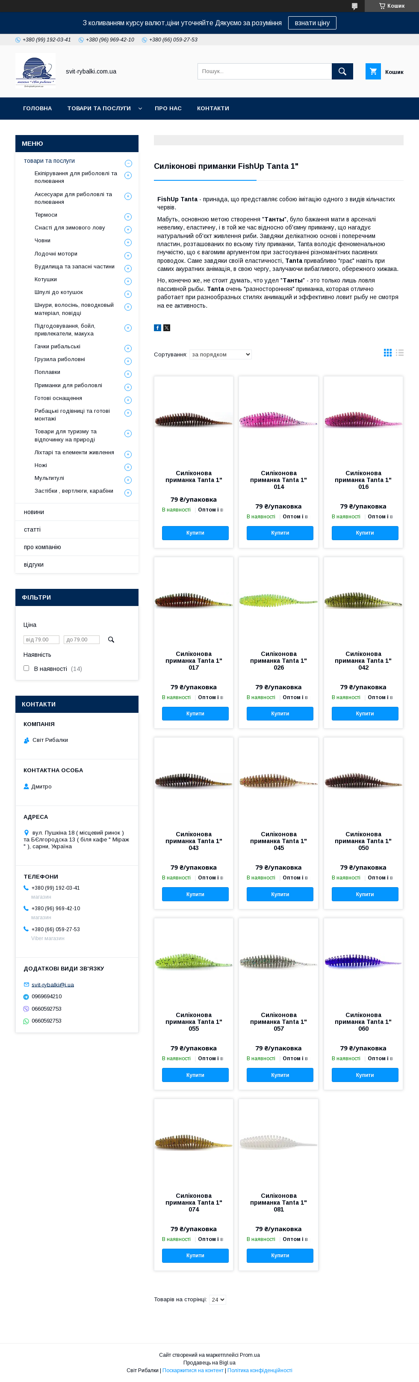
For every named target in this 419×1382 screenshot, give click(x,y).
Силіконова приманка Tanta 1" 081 (278, 1202)
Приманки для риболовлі (68, 385)
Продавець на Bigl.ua (209, 1363)
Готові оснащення (58, 398)
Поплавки (47, 372)
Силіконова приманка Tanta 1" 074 (193, 1202)
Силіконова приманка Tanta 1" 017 (193, 660)
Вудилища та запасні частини (75, 266)
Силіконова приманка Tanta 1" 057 (278, 1022)
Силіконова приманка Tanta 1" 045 (278, 841)
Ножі (41, 465)
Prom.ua (250, 1355)
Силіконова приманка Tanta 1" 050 (363, 841)
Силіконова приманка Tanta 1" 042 (363, 660)
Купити (195, 533)
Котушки (46, 279)
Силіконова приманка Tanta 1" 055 (193, 1022)
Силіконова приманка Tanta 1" (193, 476)
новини (34, 512)
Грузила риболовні (60, 359)
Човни (42, 240)
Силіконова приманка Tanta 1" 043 (193, 841)
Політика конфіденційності (259, 1370)
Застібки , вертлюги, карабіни (74, 491)
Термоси (46, 215)
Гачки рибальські (57, 346)
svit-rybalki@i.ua (53, 984)
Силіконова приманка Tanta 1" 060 (363, 1022)
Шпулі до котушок (59, 292)
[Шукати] (342, 71)
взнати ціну (312, 22)
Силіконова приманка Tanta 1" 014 (278, 480)
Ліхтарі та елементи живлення (74, 452)
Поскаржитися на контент (193, 1370)
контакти (213, 108)
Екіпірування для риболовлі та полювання (76, 177)
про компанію (42, 547)
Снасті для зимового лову (70, 227)
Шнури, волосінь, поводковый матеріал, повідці (74, 309)
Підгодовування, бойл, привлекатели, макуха (65, 330)
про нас (168, 108)
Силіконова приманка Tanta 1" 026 (278, 660)
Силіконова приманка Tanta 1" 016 (363, 480)
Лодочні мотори (56, 253)
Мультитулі (49, 478)
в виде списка (400, 355)
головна (37, 108)
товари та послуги (99, 108)
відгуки (34, 564)
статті (32, 529)
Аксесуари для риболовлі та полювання (73, 198)
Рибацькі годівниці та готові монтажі (72, 415)
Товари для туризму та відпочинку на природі (66, 435)
